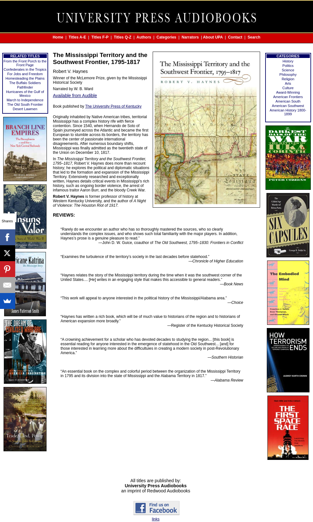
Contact (235, 37)
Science (288, 70)
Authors (143, 37)
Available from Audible (75, 95)
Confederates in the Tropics (25, 69)
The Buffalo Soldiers (25, 83)
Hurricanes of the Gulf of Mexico (25, 93)
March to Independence (25, 100)
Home (58, 37)
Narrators (190, 37)
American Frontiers (288, 97)
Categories (166, 37)
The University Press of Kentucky (113, 106)
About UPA (213, 37)
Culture (288, 88)
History (287, 61)
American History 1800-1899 (288, 112)
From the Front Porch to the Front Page (25, 63)
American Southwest (288, 106)
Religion (288, 79)
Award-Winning (288, 92)
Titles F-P (100, 37)
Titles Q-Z (122, 37)
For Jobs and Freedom (25, 74)
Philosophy (288, 74)
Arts (288, 83)
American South (287, 101)
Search (254, 37)
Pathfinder (25, 87)
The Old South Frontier (25, 104)
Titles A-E (77, 37)
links (155, 519)
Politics (288, 66)
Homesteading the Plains (24, 78)
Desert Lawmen (25, 109)
